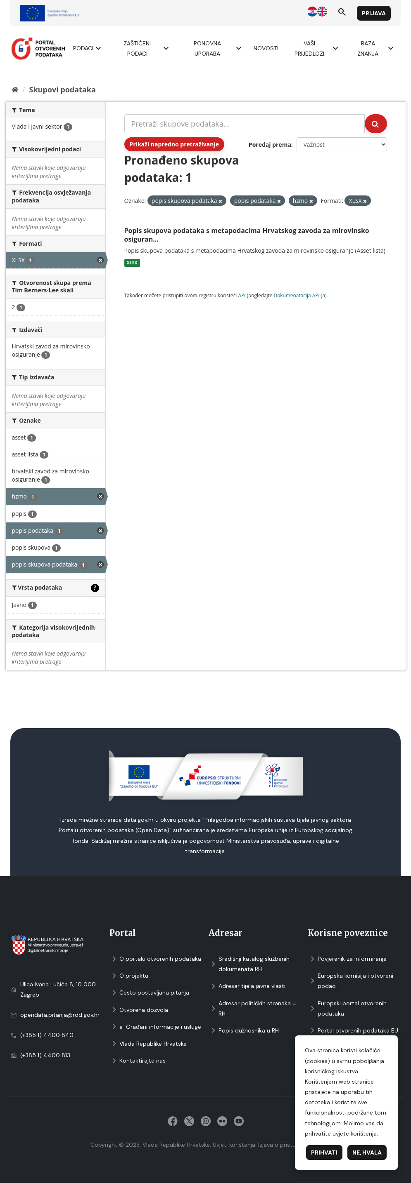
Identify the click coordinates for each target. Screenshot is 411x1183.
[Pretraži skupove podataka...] (244, 123)
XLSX (132, 263)
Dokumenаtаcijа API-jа (299, 295)
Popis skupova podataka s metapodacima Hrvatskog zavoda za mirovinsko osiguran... (246, 235)
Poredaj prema (270, 144)
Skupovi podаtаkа (62, 89)
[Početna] (15, 89)
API (241, 295)
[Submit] (376, 123)
